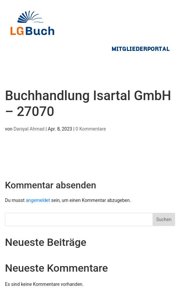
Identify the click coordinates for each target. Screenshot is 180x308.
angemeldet (38, 200)
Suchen (163, 219)
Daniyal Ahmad (29, 129)
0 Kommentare (91, 129)
